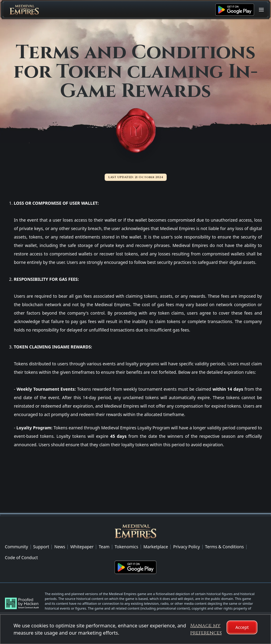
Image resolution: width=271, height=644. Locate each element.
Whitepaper (81, 546)
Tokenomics (126, 546)
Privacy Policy (186, 546)
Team (104, 546)
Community (16, 546)
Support (41, 546)
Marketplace (155, 546)
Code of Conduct (21, 557)
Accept (242, 627)
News (59, 546)
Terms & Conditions (224, 546)
